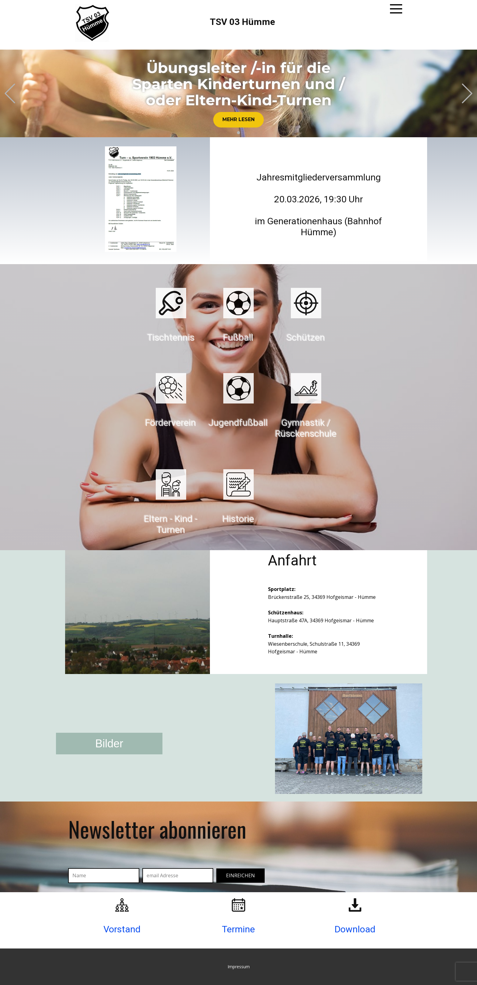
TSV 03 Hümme (242, 21)
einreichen (240, 875)
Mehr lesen (238, 119)
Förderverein (170, 422)
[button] (10, 93)
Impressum (239, 966)
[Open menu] (396, 9)
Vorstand (122, 929)
